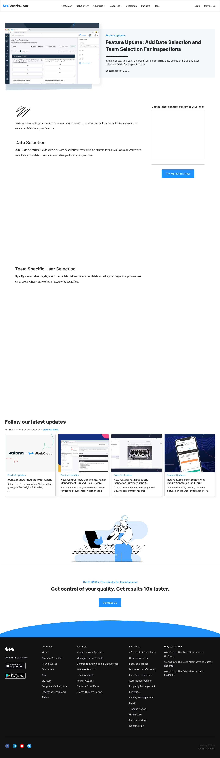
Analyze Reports (86, 669)
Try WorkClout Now (178, 173)
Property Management (142, 686)
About (44, 652)
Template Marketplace (54, 686)
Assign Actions (85, 680)
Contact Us (210, 6)
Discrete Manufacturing (142, 669)
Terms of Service (206, 748)
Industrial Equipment (141, 674)
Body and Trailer (138, 663)
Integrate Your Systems (90, 652)
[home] (16, 6)
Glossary (46, 680)
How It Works (49, 663)
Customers (47, 669)
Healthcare (135, 714)
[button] (67, 6)
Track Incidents (85, 674)
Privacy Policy (207, 745)
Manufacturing (137, 720)
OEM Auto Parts (138, 658)
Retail (132, 703)
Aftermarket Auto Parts (142, 652)
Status (45, 697)
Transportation (137, 708)
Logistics (134, 691)
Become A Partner (51, 658)
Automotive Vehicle (140, 680)
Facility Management (141, 697)
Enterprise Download (53, 691)
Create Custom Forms (89, 691)
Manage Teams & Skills (90, 658)
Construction (136, 725)
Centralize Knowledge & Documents (97, 663)
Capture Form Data (88, 686)
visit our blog (50, 429)
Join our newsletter (16, 657)
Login (197, 6)
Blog (44, 674)
